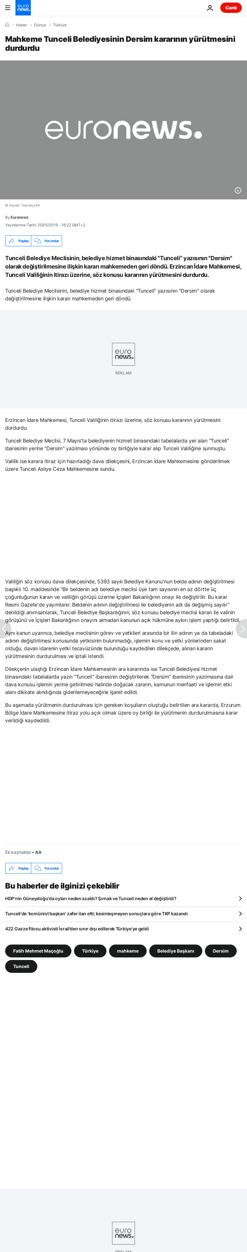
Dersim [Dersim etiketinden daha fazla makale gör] (221, 951)
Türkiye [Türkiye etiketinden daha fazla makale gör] (90, 951)
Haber (21, 25)
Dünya (40, 25)
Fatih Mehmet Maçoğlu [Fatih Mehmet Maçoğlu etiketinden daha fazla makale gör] (38, 951)
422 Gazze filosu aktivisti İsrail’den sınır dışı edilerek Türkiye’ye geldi (77, 928)
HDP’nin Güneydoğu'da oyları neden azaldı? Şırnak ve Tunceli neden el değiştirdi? (91, 898)
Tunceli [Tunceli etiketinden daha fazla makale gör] (21, 966)
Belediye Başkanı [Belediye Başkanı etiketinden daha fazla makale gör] (175, 951)
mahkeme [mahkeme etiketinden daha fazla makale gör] (128, 951)
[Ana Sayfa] (7, 25)
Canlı (231, 7)
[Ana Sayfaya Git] (23, 7)
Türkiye (60, 25)
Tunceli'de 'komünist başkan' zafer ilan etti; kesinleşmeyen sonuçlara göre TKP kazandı (96, 913)
